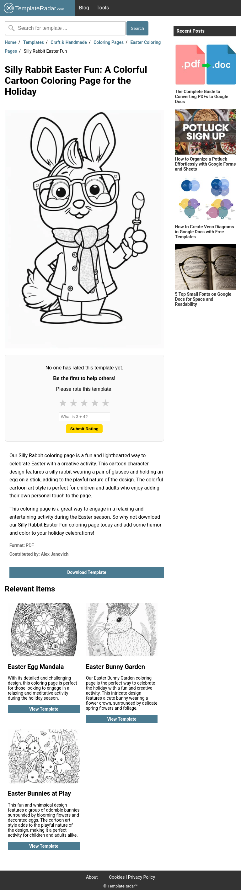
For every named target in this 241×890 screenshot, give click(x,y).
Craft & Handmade (69, 42)
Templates (33, 42)
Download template (86, 572)
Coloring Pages (109, 42)
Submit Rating (84, 428)
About (92, 877)
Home (10, 42)
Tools (103, 8)
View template (43, 709)
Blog (84, 8)
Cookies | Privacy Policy (132, 877)
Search (137, 28)
